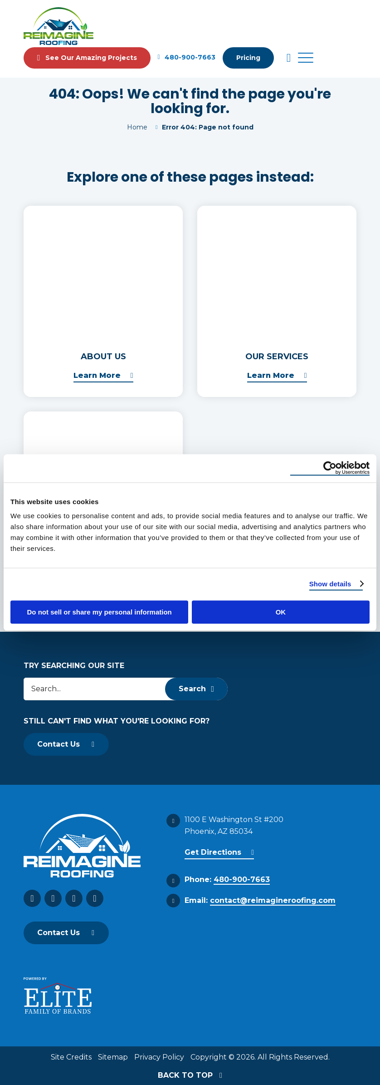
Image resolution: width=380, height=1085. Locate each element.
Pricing (248, 58)
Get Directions (213, 852)
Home (137, 127)
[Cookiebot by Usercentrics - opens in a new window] (330, 468)
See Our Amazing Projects (87, 58)
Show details (330, 584)
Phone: (227, 880)
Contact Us (58, 744)
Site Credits (71, 1057)
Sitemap (113, 1057)
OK (281, 612)
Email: (260, 901)
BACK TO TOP (190, 1075)
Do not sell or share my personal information (99, 612)
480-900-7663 (186, 58)
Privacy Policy (159, 1057)
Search (196, 688)
